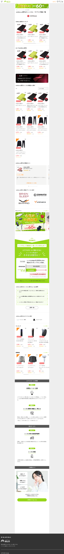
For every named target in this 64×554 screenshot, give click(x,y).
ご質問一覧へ (32, 307)
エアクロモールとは (5, 553)
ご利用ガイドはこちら (32, 499)
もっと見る (46, 210)
